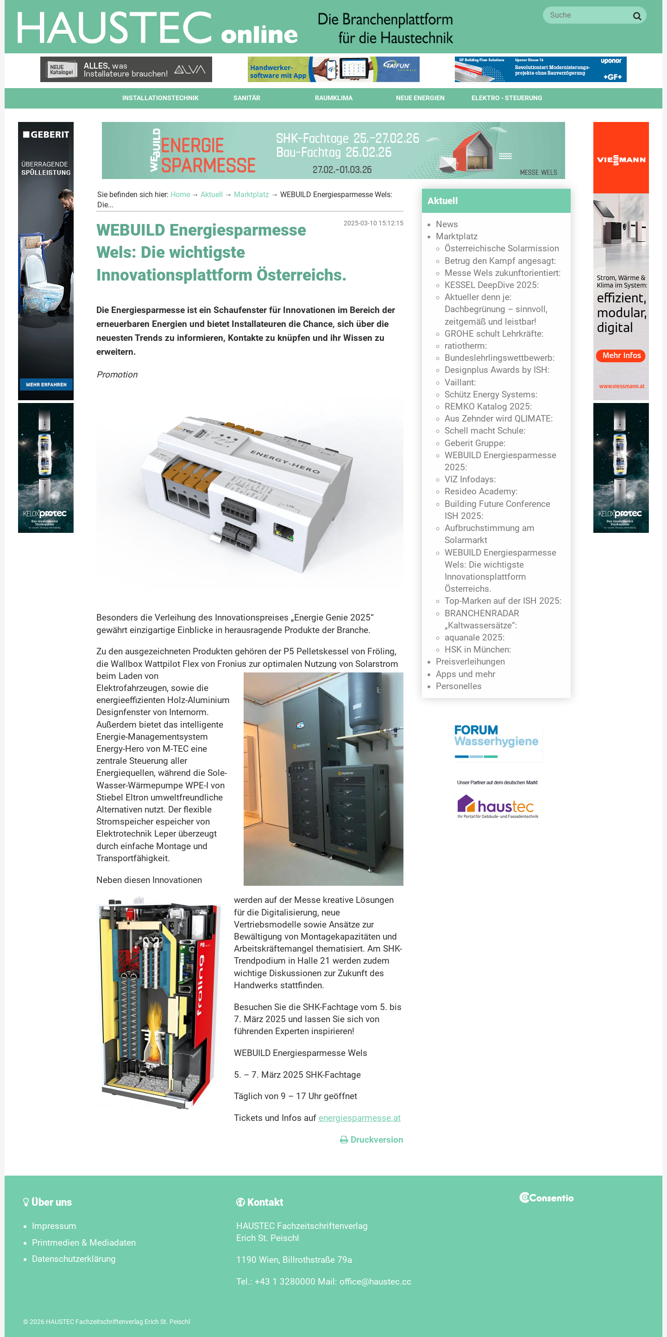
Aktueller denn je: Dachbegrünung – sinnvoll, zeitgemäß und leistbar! (496, 309)
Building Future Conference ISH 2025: (497, 510)
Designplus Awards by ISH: (497, 370)
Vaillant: (460, 382)
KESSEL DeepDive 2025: (492, 285)
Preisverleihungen (470, 662)
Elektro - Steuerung (507, 98)
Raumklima (333, 98)
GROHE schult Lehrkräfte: (494, 334)
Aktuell (212, 194)
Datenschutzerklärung (74, 1259)
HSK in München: (478, 650)
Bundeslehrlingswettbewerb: (500, 358)
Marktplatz (251, 194)
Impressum (54, 1226)
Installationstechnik (160, 98)
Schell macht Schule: (485, 431)
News (447, 224)
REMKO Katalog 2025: (488, 407)
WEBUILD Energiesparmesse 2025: (500, 461)
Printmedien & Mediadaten (84, 1243)
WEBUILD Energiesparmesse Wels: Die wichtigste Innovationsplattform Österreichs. (500, 571)
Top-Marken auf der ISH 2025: (503, 601)
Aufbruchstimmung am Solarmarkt (490, 534)
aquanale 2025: (475, 638)
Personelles (459, 686)
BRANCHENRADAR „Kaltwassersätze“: (482, 619)
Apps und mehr (465, 674)
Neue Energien (420, 98)
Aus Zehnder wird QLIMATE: (499, 419)
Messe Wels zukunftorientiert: (503, 273)
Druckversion (371, 1140)
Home (180, 194)
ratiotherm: (466, 346)
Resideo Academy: (481, 491)
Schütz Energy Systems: (491, 395)
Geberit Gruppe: (475, 443)
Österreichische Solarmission (502, 248)
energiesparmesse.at (360, 1118)
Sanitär (246, 98)
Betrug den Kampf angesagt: (500, 261)
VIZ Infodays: (470, 479)
